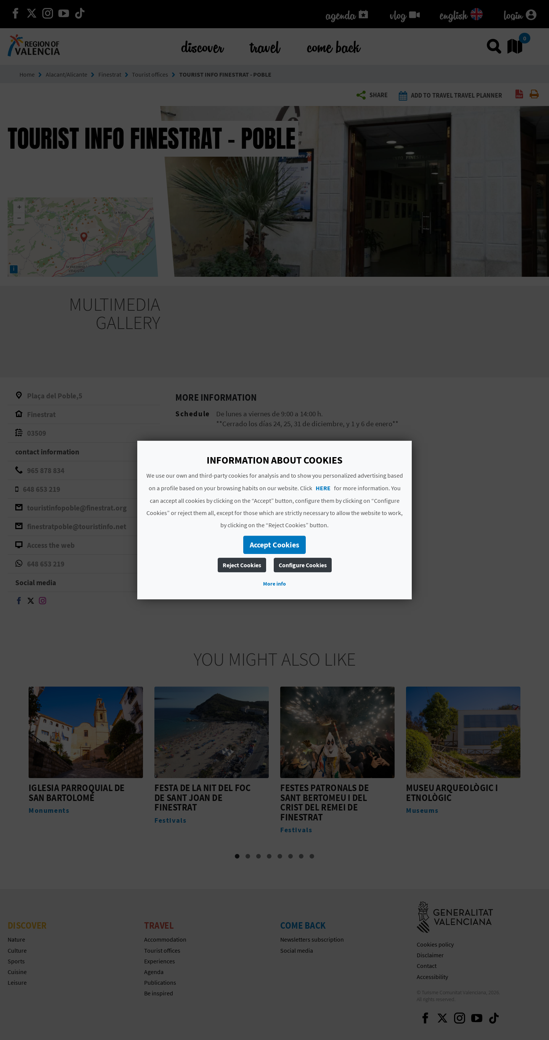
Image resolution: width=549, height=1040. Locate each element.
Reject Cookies (242, 565)
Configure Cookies (303, 565)
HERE (323, 488)
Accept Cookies (274, 544)
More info (274, 583)
